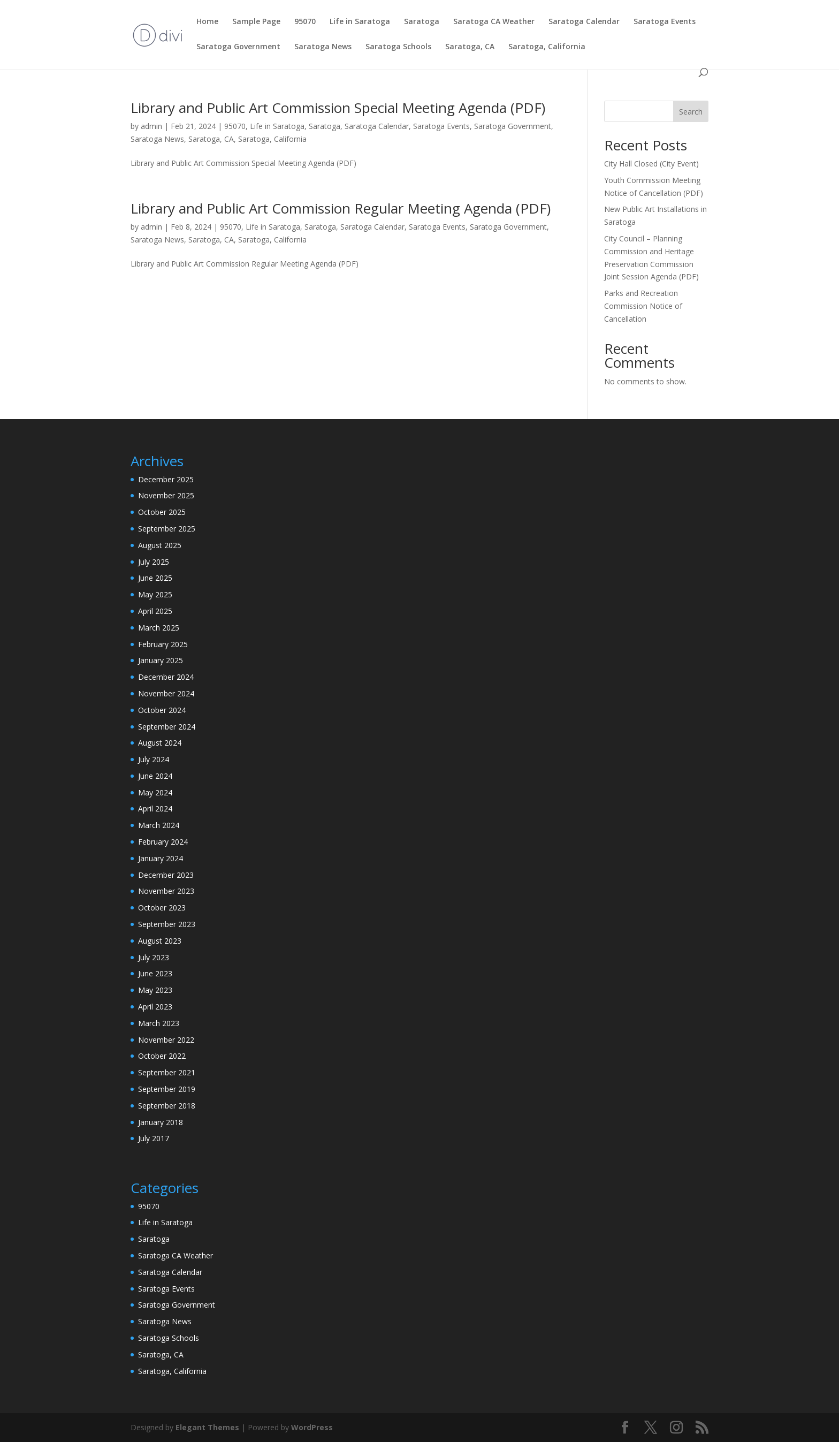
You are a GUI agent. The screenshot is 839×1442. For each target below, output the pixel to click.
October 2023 (162, 907)
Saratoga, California (546, 47)
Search (691, 112)
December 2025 (166, 479)
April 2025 (155, 611)
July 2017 (153, 1138)
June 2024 (155, 776)
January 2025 (160, 660)
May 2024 (155, 792)
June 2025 (155, 578)
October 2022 (162, 1056)
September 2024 (166, 727)
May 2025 (155, 594)
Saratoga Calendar (584, 22)
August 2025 (159, 545)
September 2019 (166, 1089)
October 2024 (162, 710)
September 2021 (166, 1072)
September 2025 (166, 528)
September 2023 (166, 924)
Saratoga (421, 22)
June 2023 (155, 973)
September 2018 (166, 1106)
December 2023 (166, 875)
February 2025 (163, 644)
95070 (305, 22)
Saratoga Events (665, 22)
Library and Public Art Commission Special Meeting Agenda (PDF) (338, 107)
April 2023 (155, 1006)
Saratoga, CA (469, 47)
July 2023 (153, 957)
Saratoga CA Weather (494, 22)
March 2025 (158, 628)
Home (207, 22)
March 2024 (158, 825)
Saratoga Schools (398, 47)
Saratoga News (323, 47)
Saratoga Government (238, 47)
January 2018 (160, 1122)
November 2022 (166, 1040)
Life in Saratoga (360, 22)
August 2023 (159, 941)
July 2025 (153, 562)
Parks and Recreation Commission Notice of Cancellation (643, 306)
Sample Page (256, 22)
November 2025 (166, 495)
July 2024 (153, 759)
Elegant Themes (207, 1427)
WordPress (312, 1427)
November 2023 (166, 891)
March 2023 (158, 1023)
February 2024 (163, 842)
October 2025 (162, 512)
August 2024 (159, 743)
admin (151, 126)
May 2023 (155, 990)
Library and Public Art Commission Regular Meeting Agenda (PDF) (341, 208)
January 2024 (160, 858)
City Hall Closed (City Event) (651, 163)
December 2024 (166, 677)
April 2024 (155, 808)
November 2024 (166, 693)
